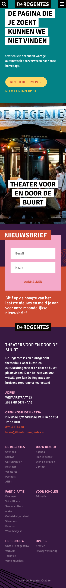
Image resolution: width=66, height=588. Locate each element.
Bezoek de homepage (26, 82)
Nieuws (9, 457)
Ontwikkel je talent (17, 516)
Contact (40, 467)
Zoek (4, 4)
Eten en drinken (45, 462)
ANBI (8, 481)
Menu (62, 4)
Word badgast (13, 531)
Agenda (40, 452)
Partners (10, 476)
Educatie (41, 496)
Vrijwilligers (12, 501)
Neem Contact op (18, 91)
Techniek (10, 556)
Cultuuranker (13, 462)
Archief (40, 546)
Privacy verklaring (46, 551)
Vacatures (11, 471)
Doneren (10, 526)
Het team (11, 467)
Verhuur (10, 551)
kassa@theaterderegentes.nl (25, 432)
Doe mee (10, 496)
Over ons (10, 452)
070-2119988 (14, 427)
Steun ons (11, 521)
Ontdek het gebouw (17, 546)
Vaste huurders (14, 561)
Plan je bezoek (44, 457)
